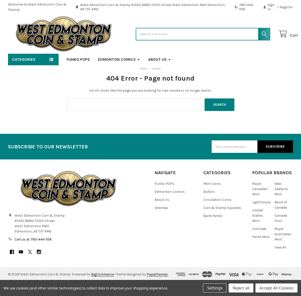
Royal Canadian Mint (260, 203)
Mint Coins (212, 198)
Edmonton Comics (119, 74)
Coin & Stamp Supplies (222, 222)
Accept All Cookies (276, 288)
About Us (159, 74)
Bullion (209, 206)
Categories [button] (24, 74)
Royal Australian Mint (282, 248)
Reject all (241, 288)
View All (280, 262)
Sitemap (161, 222)
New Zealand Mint (280, 203)
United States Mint (257, 230)
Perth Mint (261, 251)
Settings (214, 288)
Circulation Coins (217, 214)
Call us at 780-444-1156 (33, 254)
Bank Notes (212, 230)
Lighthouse (261, 217)
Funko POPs (78, 74)
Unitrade (259, 243)
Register (286, 7)
